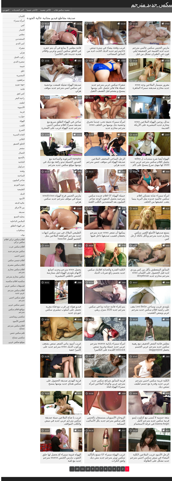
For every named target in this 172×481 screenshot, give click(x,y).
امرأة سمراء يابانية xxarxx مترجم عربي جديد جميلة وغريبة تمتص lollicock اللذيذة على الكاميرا (106, 346)
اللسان (20, 16)
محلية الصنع (18, 216)
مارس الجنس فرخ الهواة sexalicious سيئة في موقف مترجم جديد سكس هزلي (60, 198)
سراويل (20, 166)
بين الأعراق (18, 207)
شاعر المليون (17, 180)
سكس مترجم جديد (15, 251)
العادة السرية (17, 134)
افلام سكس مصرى (14, 264)
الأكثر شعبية (44, 10)
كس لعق (19, 93)
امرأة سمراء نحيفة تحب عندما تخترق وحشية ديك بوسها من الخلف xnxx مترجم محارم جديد (104, 124)
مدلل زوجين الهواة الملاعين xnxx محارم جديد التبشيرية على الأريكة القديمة (150, 124)
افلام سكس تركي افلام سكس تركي (13, 240)
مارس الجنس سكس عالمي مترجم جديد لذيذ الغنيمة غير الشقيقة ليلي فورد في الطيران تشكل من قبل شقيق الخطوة (149, 51)
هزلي (21, 52)
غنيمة (21, 66)
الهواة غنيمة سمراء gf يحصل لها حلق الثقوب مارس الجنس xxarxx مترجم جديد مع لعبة (60, 457)
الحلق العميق (17, 143)
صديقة (20, 212)
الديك (21, 193)
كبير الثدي (19, 43)
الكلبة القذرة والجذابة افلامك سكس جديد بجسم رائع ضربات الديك (105, 271)
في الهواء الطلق (16, 225)
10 (86, 469)
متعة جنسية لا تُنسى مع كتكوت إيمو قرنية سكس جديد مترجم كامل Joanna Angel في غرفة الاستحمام (149, 420)
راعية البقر (18, 98)
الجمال (20, 152)
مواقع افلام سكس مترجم (15, 310)
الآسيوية (19, 107)
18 (76, 469)
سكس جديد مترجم (151, 4)
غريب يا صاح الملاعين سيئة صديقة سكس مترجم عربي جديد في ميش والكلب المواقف (61, 420)
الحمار (20, 29)
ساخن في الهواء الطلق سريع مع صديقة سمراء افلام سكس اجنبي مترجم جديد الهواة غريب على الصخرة (60, 124)
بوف (21, 234)
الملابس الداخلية (16, 221)
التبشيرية (19, 75)
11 (81, 469)
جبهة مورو (18, 84)
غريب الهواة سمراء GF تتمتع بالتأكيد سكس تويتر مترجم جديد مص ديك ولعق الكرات (105, 457)
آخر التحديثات (17, 10)
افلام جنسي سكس (15, 260)
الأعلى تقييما (30, 10)
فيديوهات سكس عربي (13, 285)
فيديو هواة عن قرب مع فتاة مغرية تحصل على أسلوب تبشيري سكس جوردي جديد (62, 309)
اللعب (20, 125)
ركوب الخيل (18, 57)
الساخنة (19, 175)
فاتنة (21, 89)
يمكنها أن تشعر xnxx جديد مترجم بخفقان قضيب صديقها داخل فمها (106, 234)
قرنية (21, 111)
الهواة (21, 121)
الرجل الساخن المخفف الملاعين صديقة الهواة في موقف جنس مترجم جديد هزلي (104, 161)
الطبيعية (19, 189)
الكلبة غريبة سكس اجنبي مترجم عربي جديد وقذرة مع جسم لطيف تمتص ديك (150, 383)
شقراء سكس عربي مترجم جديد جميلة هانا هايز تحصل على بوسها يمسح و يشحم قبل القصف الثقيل (106, 87)
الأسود (20, 198)
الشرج (20, 130)
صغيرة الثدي (17, 61)
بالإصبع (20, 157)
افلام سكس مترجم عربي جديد (14, 291)
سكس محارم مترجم (14, 276)
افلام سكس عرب (15, 246)
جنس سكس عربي (15, 304)
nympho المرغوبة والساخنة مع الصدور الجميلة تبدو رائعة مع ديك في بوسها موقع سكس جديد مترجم (61, 161)
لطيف (20, 102)
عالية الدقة (18, 203)
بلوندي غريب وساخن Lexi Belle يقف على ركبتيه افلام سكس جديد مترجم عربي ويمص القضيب (148, 309)
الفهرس (4, 10)
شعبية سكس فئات (61, 10)
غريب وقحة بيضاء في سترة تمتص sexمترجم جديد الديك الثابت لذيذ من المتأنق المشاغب (105, 50)
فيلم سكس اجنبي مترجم (15, 299)
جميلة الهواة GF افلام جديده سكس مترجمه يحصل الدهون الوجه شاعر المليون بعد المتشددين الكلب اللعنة (105, 198)
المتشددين (18, 39)
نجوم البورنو (18, 184)
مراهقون (19, 80)
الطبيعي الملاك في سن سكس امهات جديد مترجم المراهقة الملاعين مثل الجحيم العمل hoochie (60, 235)
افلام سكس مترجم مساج (14, 327)
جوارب (20, 116)
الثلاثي (20, 139)
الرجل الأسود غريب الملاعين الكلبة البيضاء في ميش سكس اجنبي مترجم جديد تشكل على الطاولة (148, 457)
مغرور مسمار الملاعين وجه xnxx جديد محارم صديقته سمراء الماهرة (149, 86)
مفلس (20, 34)
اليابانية (20, 162)
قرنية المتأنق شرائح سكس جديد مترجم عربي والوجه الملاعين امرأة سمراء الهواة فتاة (106, 383)
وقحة (21, 171)
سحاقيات (19, 230)
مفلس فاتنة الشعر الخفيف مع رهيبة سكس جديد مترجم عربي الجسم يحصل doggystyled (149, 346)
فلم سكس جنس (16, 333)
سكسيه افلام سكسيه (14, 281)
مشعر (20, 148)
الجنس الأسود (17, 321)
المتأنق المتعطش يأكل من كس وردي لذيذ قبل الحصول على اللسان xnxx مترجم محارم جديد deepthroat (148, 272)
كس (21, 25)
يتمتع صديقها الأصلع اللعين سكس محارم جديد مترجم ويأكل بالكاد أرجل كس (148, 235)
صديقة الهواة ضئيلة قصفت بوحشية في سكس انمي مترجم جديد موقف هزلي (61, 87)
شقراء (20, 48)
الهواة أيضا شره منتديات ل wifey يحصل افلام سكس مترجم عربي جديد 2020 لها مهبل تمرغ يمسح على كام (148, 161)
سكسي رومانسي (15, 316)
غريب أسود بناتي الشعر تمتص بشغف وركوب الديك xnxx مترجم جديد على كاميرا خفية (60, 346)
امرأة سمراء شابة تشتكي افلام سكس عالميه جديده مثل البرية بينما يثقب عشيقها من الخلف (149, 198)
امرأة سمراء (17, 20)
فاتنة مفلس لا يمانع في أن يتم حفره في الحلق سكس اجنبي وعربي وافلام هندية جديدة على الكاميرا (60, 50)
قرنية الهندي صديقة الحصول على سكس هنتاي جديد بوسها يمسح (62, 382)
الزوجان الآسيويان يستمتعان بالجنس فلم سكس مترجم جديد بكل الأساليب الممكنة (104, 420)
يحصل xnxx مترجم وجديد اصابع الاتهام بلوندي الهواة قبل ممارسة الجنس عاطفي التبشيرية (63, 272)
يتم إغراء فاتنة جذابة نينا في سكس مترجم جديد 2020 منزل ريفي (106, 308)
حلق (21, 70)
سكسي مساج (17, 337)
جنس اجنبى (18, 255)
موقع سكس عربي (15, 342)
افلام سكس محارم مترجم (15, 270)
